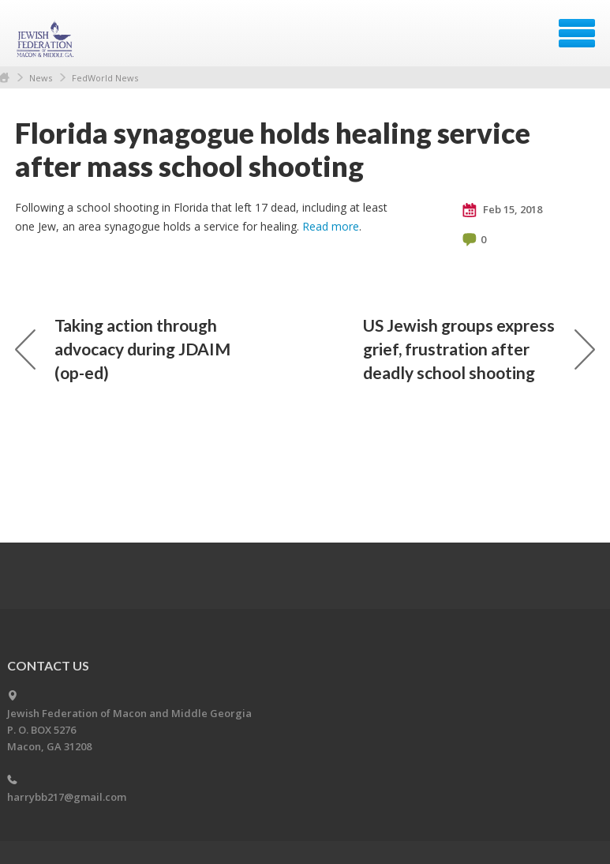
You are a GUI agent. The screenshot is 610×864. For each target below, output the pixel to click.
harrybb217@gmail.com (66, 797)
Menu (577, 33)
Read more (330, 226)
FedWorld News (105, 78)
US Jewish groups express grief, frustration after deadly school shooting (479, 348)
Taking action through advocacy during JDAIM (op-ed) (122, 348)
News (40, 78)
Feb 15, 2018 (502, 210)
